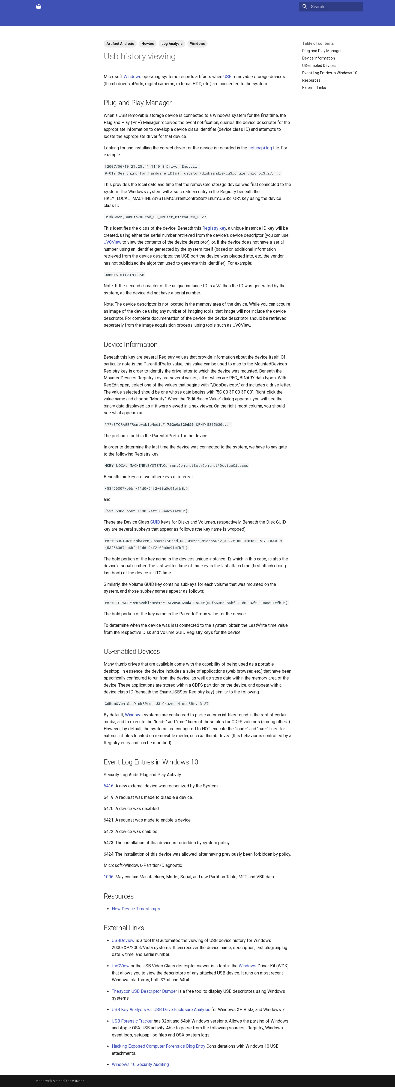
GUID (155, 522)
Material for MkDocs (68, 1081)
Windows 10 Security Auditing (140, 1064)
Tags (113, 20)
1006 (108, 876)
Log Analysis (171, 44)
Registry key (214, 228)
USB (227, 76)
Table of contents (318, 43)
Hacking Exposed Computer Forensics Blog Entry (158, 1046)
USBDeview (123, 940)
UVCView (112, 242)
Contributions (90, 20)
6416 (108, 785)
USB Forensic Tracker (132, 1021)
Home (40, 20)
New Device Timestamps (136, 908)
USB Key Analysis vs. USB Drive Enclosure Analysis (161, 1009)
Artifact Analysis (120, 44)
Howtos (148, 44)
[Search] (331, 6)
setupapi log (260, 147)
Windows (197, 44)
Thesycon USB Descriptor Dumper (144, 991)
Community (62, 20)
